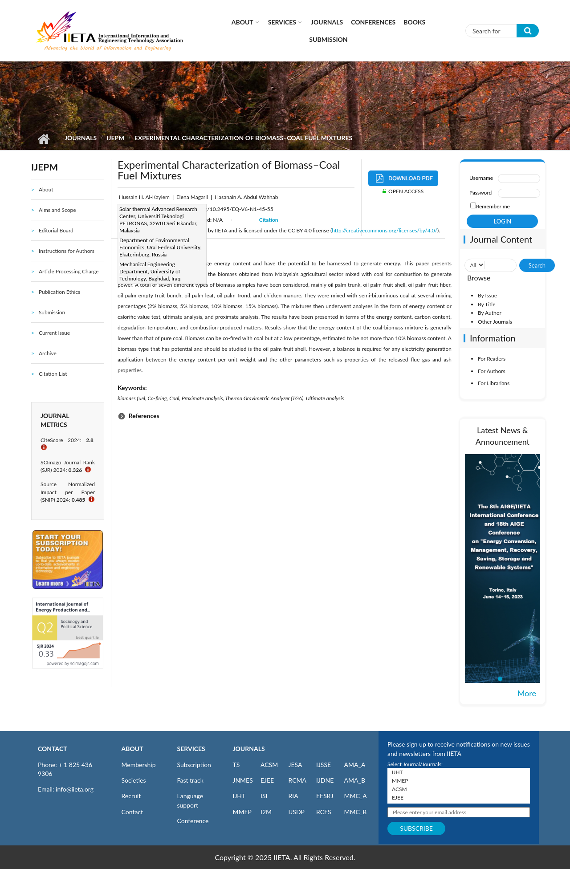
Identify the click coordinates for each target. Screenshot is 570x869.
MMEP (242, 812)
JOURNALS (249, 748)
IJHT (239, 796)
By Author (489, 312)
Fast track (190, 780)
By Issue (487, 295)
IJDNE (325, 780)
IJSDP (297, 812)
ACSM (269, 764)
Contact (132, 812)
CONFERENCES (373, 22)
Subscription (194, 764)
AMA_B (354, 780)
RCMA (298, 780)
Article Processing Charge (68, 271)
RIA (293, 796)
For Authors (491, 371)
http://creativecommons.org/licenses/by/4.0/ (384, 230)
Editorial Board (56, 230)
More (526, 693)
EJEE (267, 780)
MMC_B (355, 812)
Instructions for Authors (66, 251)
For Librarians (493, 383)
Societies (134, 780)
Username (481, 178)
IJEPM (115, 138)
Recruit (131, 796)
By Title (487, 304)
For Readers (491, 358)
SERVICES (191, 748)
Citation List (53, 373)
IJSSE (323, 764)
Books (414, 22)
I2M (266, 812)
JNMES (243, 780)
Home (43, 139)
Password (480, 192)
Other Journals (495, 321)
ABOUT (132, 748)
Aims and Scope (57, 210)
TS (236, 764)
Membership (139, 764)
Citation (268, 219)
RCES (323, 812)
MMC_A (355, 796)
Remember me (493, 206)
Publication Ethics (59, 291)
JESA (295, 764)
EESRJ (324, 796)
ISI (264, 796)
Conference (193, 820)
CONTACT (52, 748)
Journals (327, 22)
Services (282, 22)
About (242, 22)
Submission (328, 39)
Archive (48, 353)
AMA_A (355, 764)
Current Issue (54, 332)
